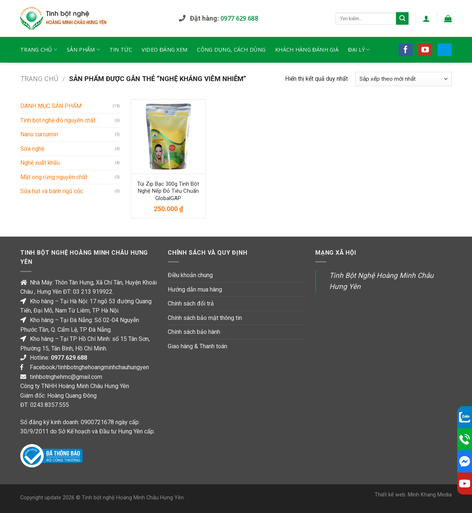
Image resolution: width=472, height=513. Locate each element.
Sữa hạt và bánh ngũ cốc (51, 191)
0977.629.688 (69, 357)
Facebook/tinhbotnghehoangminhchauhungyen (89, 367)
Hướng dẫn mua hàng (195, 289)
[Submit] (402, 18)
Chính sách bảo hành (194, 331)
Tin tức (121, 49)
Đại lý (359, 49)
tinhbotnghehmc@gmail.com (66, 376)
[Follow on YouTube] (425, 49)
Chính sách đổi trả (191, 303)
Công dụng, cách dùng (231, 49)
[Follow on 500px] (445, 49)
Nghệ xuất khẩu (40, 162)
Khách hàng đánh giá (307, 49)
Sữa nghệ (32, 148)
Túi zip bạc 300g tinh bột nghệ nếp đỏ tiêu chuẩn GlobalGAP (168, 191)
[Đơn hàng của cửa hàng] (403, 79)
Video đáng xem (164, 49)
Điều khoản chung (190, 275)
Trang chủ (39, 79)
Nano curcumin (39, 134)
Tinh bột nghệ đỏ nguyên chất (58, 120)
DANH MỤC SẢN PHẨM (50, 105)
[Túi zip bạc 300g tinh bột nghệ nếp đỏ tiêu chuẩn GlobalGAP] (168, 137)
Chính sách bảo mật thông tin (205, 317)
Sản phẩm (83, 49)
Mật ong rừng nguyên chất (53, 177)
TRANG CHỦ (38, 49)
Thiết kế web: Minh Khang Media (413, 495)
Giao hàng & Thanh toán (197, 346)
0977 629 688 (239, 18)
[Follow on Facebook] (406, 49)
